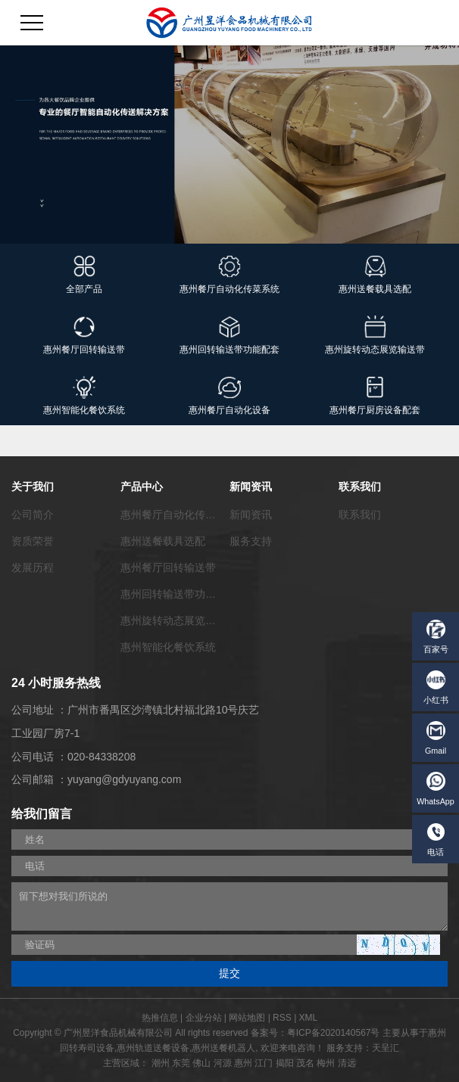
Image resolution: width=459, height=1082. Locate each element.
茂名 (305, 1063)
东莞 (181, 1063)
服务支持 (251, 541)
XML (308, 1017)
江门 (263, 1063)
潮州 (160, 1063)
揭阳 (285, 1063)
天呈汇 (385, 1048)
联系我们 (360, 514)
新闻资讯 (251, 514)
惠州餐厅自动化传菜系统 (178, 514)
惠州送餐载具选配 (162, 541)
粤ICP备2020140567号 (333, 1033)
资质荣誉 (32, 541)
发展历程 (32, 567)
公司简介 (32, 514)
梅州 (326, 1063)
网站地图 (247, 1017)
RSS (282, 1017)
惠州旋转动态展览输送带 (178, 620)
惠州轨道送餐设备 (153, 1048)
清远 (347, 1063)
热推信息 (160, 1017)
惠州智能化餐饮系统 (168, 647)
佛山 (201, 1063)
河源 (223, 1063)
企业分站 (204, 1017)
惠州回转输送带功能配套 (178, 594)
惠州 (243, 1063)
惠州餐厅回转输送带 (168, 567)
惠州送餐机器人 (223, 1048)
